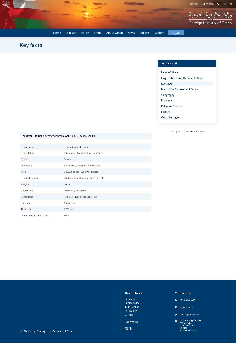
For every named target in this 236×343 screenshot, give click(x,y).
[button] (219, 4)
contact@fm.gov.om (189, 314)
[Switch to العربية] (176, 32)
